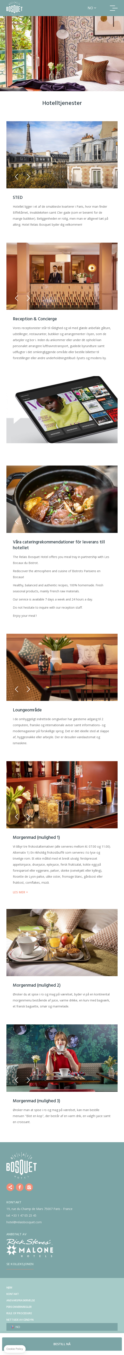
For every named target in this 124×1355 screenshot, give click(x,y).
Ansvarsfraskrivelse (20, 1300)
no (90, 7)
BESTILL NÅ (62, 1344)
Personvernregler (19, 1307)
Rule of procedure (19, 1313)
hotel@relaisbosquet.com (24, 1222)
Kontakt (12, 1294)
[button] (16, 176)
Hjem (9, 1287)
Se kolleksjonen (20, 1264)
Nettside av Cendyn (20, 1320)
